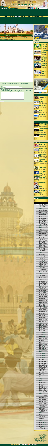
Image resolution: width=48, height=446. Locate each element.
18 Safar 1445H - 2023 (40, 435)
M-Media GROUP (37, 40)
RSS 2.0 (29, 444)
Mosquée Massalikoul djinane (42, 441)
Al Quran (29, 16)
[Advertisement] (16, 47)
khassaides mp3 (24, 16)
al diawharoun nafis (43, 434)
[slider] (46, 203)
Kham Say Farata (41, 439)
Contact (9, 16)
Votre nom (2, 86)
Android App (35, 444)
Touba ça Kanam (37, 435)
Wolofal (35, 438)
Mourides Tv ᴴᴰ (37, 440)
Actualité (18, 16)
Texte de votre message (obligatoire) (5, 89)
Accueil (5, 16)
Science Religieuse (36, 16)
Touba (42, 16)
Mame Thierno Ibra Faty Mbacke (39, 440)
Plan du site (21, 444)
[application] (41, 203)
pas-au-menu (44, 437)
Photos (13, 16)
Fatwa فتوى (41, 434)
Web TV (38, 434)
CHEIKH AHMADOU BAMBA (41, 440)
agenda (32, 444)
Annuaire (26, 444)
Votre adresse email (3, 87)
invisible (41, 438)
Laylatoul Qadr (44, 440)
